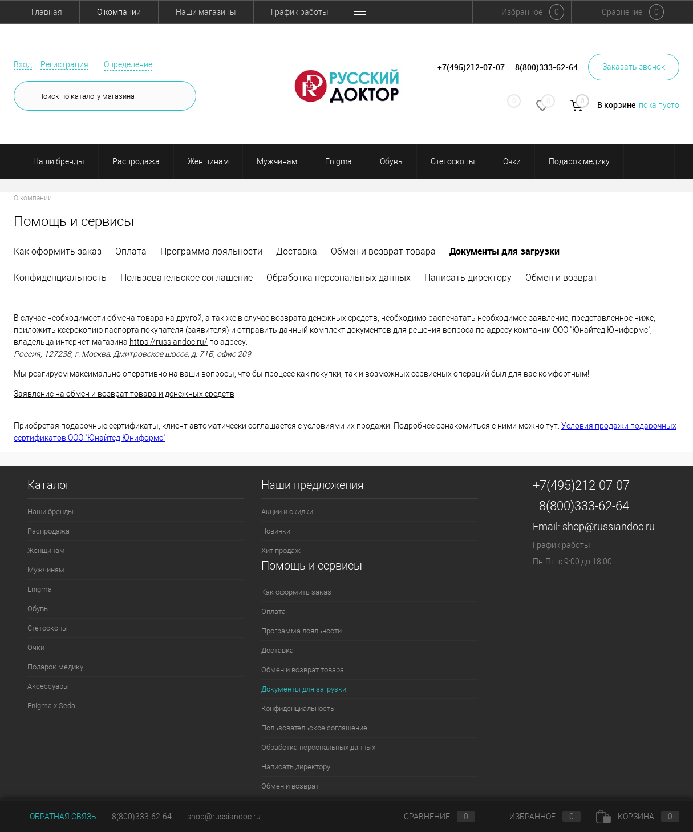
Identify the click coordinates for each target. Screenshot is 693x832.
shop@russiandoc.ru (608, 526)
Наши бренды (58, 161)
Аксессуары (48, 686)
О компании (119, 12)
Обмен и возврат (394, 12)
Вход (23, 64)
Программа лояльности (211, 251)
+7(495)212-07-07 (581, 485)
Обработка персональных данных (338, 277)
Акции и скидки (287, 511)
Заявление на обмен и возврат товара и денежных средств (124, 393)
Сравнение (430, 816)
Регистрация (64, 64)
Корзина (637, 816)
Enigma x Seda (51, 705)
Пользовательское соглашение (186, 277)
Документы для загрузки (504, 251)
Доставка (296, 251)
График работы (300, 12)
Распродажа (136, 161)
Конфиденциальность (60, 277)
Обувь (391, 161)
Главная (46, 12)
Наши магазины (206, 12)
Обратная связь (55, 816)
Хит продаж (281, 550)
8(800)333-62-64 (584, 506)
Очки (512, 161)
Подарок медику (579, 161)
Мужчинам (277, 161)
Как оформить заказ (58, 251)
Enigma (338, 161)
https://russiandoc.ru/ (168, 341)
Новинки (275, 531)
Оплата (131, 251)
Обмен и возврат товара (383, 251)
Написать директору (468, 277)
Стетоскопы (453, 161)
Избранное (536, 816)
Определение (128, 64)
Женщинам (208, 161)
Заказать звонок (633, 66)
